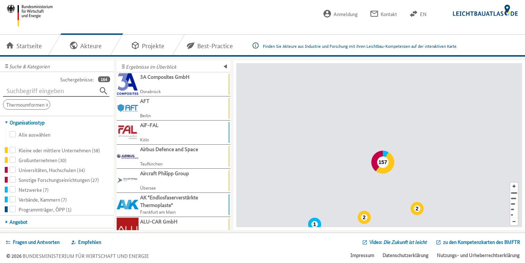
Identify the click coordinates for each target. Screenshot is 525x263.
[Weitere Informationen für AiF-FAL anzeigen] (173, 133)
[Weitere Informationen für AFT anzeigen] (173, 108)
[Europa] (514, 215)
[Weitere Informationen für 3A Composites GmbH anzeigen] (173, 84)
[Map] (379, 145)
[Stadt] (514, 198)
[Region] (514, 204)
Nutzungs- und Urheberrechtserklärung (478, 255)
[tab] (57, 122)
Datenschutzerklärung (405, 255)
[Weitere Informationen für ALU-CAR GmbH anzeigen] (173, 229)
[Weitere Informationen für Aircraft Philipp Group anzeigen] (173, 181)
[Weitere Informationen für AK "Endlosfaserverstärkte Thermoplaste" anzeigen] (173, 205)
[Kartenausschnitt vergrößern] (514, 186)
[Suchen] (103, 91)
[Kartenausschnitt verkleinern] (514, 222)
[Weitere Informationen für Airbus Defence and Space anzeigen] (173, 157)
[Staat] (514, 209)
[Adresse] (514, 193)
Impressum (362, 255)
